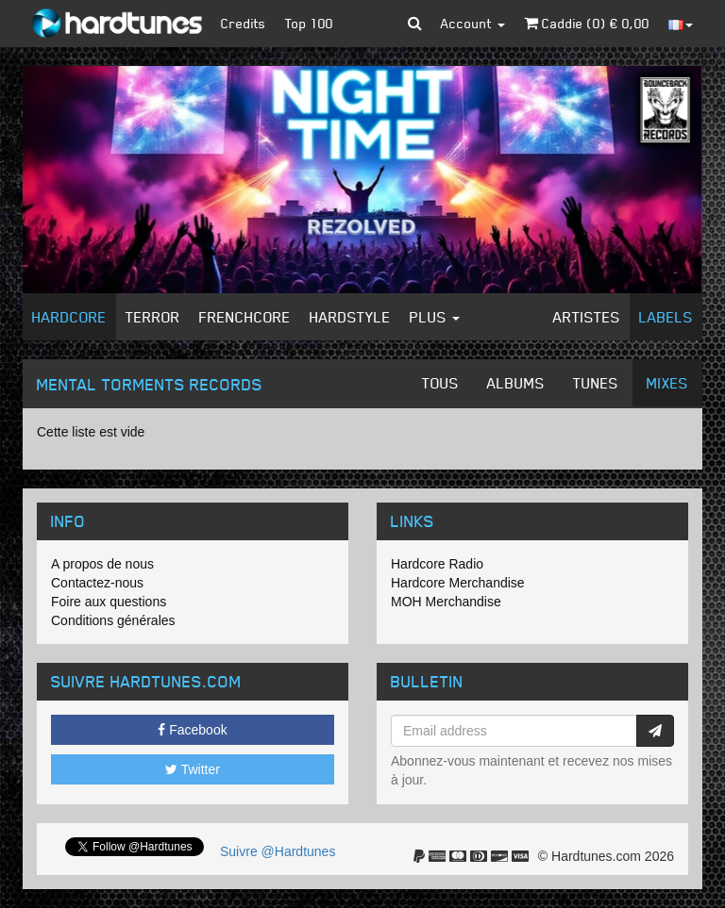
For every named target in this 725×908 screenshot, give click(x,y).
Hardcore (69, 316)
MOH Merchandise (446, 601)
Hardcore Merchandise (458, 582)
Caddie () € (586, 23)
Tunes (595, 382)
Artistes (586, 316)
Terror (153, 316)
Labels (666, 316)
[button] (414, 23)
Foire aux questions (108, 601)
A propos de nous (102, 563)
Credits (243, 23)
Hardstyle (350, 316)
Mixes (667, 382)
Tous (440, 382)
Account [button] (473, 23)
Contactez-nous (97, 582)
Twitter (192, 769)
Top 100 (309, 23)
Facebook (192, 729)
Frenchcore (245, 316)
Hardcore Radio (437, 563)
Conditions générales (113, 620)
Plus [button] (435, 316)
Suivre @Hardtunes (277, 851)
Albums (516, 382)
